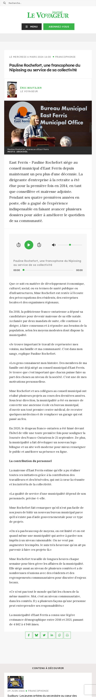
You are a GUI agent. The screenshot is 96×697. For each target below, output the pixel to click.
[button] (32, 26)
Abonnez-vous (59, 26)
